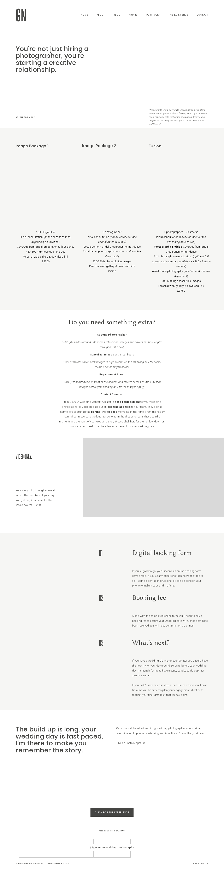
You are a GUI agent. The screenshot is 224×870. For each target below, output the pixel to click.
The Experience (178, 15)
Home (84, 15)
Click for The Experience (112, 812)
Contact (202, 15)
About (101, 15)
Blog (116, 15)
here (132, 421)
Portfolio (153, 15)
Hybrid (133, 15)
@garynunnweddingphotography (112, 847)
